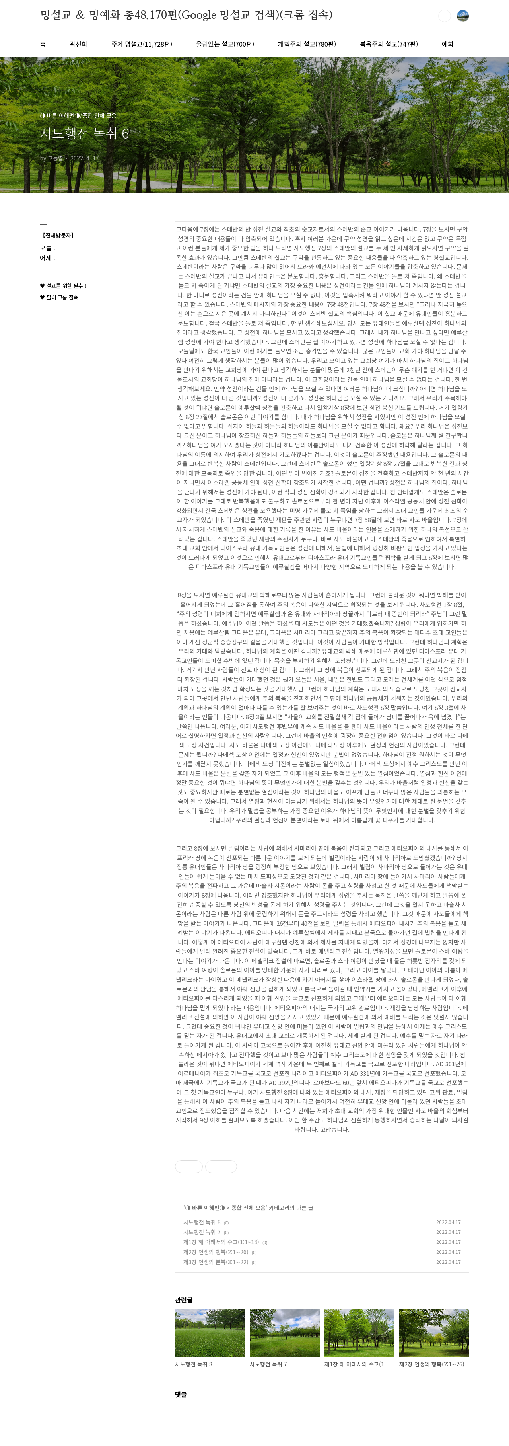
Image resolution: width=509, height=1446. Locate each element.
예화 (448, 44)
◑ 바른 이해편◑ (205, 1208)
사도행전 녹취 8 (202, 1222)
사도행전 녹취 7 (202, 1232)
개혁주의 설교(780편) (307, 44)
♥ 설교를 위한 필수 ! (63, 285)
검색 (445, 16)
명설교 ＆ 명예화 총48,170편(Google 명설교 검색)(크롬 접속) (186, 15)
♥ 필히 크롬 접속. (60, 297)
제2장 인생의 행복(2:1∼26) (216, 1252)
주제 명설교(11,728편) (141, 44)
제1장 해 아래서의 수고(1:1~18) (221, 1242)
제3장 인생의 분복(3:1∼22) (216, 1262)
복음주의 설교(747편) (389, 44)
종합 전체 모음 (248, 1208)
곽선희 (78, 44)
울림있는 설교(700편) (225, 44)
